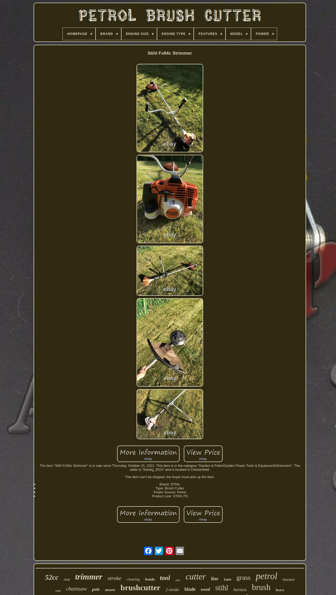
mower (110, 590)
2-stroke (172, 589)
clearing (133, 579)
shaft (67, 579)
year (58, 590)
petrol (266, 576)
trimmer (88, 576)
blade (190, 589)
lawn (227, 580)
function (289, 580)
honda (150, 579)
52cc (52, 577)
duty (177, 580)
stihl (221, 587)
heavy (280, 590)
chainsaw (76, 589)
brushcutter (140, 587)
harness (240, 589)
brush (261, 587)
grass (243, 577)
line (214, 578)
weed (205, 589)
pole (96, 589)
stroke (115, 578)
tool (165, 577)
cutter (196, 576)
